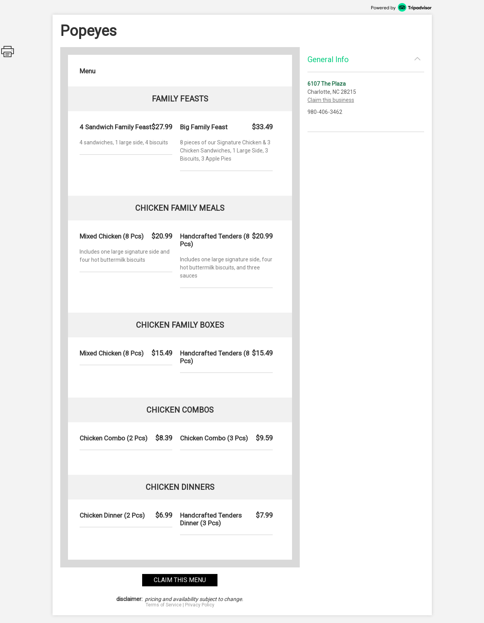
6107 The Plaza (326, 84)
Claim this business (330, 100)
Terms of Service (164, 605)
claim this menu (180, 580)
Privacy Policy (199, 605)
